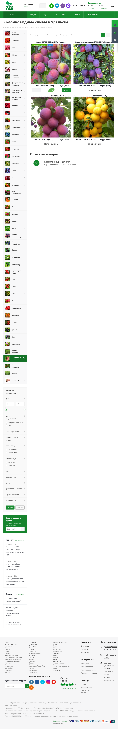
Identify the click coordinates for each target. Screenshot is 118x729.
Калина (55, 655)
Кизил (55, 646)
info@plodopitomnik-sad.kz (98, 8)
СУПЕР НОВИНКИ (11, 644)
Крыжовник (9, 668)
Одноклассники (31, 687)
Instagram (48, 682)
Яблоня (7, 649)
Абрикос (32, 655)
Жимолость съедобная (37, 666)
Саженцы (56, 670)
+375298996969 (110, 649)
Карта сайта (58, 724)
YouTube (54, 682)
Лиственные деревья (12, 661)
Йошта (31, 668)
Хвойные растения (11, 655)
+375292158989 (79, 5)
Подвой (55, 668)
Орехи (31, 663)
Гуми (55, 644)
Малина (7, 663)
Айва (55, 648)
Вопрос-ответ (86, 687)
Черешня (32, 651)
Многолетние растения (13, 659)
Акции (7, 642)
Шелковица (33, 672)
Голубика (8, 670)
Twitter (42, 682)
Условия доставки (88, 670)
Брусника (32, 642)
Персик (31, 657)
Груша (7, 651)
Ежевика (8, 665)
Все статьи (20, 594)
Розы (7, 648)
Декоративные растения (13, 657)
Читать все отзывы (68, 688)
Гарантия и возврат (89, 673)
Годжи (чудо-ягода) (59, 642)
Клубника (8, 646)
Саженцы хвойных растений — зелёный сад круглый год (14, 566)
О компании (86, 646)
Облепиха (56, 653)
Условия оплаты (87, 667)
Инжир (31, 659)
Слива (31, 648)
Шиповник (57, 661)
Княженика (33, 644)
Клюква (7, 672)
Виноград (32, 646)
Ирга (55, 659)
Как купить (85, 663)
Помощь (85, 680)
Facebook (37, 682)
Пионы (7, 653)
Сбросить (20, 507)
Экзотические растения (61, 666)
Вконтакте (31, 682)
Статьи (83, 684)
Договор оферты (60, 721)
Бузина (55, 657)
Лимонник (57, 649)
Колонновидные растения (62, 665)
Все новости (19, 540)
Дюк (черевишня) (35, 653)
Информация (87, 659)
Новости (84, 649)
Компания (86, 642)
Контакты (85, 652)
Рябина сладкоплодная (37, 665)
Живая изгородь (59, 663)
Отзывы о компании (85, 692)
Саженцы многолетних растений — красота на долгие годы (15, 581)
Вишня (31, 649)
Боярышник (57, 651)
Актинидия (33, 670)
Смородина (9, 666)
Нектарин (32, 661)
